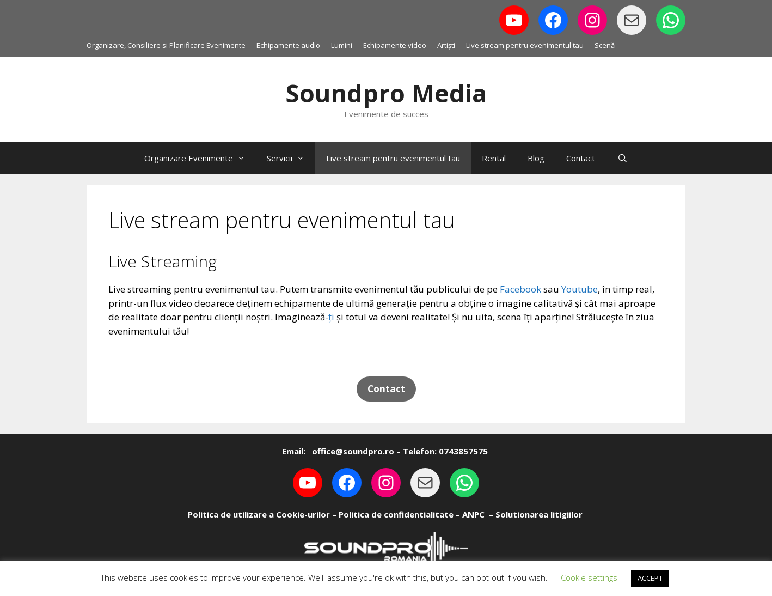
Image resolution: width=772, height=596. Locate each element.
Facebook (520, 289)
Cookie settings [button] (589, 577)
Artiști (446, 45)
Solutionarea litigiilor (539, 514)
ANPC (473, 514)
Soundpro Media (386, 93)
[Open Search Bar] (622, 158)
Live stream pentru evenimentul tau (525, 45)
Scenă (605, 45)
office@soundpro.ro (352, 451)
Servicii (291, 158)
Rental (494, 158)
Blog (536, 158)
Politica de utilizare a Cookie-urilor (259, 514)
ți (331, 317)
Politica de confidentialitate (396, 514)
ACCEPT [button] (650, 578)
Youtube (579, 289)
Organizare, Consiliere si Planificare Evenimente (166, 45)
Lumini (341, 45)
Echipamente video (394, 45)
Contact (580, 158)
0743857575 (463, 451)
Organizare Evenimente (200, 158)
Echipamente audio (288, 45)
